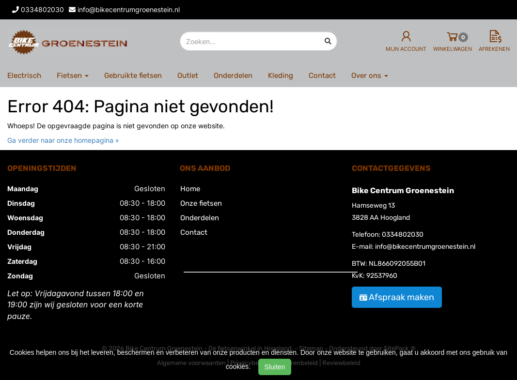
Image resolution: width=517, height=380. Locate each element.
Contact (322, 75)
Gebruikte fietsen (133, 75)
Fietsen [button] (73, 75)
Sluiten (275, 367)
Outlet (187, 75)
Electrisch (24, 75)
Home (190, 188)
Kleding (280, 75)
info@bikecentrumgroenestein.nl (425, 247)
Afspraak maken (397, 297)
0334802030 (402, 234)
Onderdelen (233, 75)
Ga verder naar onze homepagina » (63, 140)
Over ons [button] (369, 75)
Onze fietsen (201, 203)
